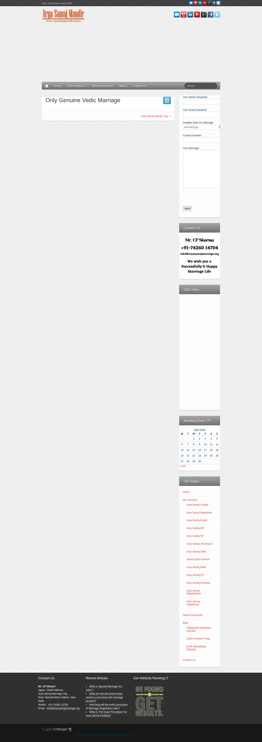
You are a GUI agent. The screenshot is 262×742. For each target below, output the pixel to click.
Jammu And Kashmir (198, 559)
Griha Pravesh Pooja (198, 638)
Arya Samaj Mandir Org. (154, 116)
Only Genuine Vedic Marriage (82, 100)
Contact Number (199, 138)
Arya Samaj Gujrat (196, 520)
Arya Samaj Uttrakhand (193, 603)
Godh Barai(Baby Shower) (196, 648)
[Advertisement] (131, 52)
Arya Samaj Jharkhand (199, 543)
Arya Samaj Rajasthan (199, 512)
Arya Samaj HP (195, 535)
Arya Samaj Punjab (197, 504)
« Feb (182, 466)
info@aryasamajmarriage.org (63, 708)
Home (58, 85)
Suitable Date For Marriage (199, 125)
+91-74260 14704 (58, 704)
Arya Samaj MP (195, 528)
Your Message (199, 159)
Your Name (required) (199, 100)
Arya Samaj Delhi (196, 551)
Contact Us (140, 85)
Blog (123, 85)
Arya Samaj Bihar (196, 567)
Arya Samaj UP (195, 574)
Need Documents (102, 85)
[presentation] (207, 199)
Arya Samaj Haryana (198, 582)
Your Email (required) (199, 112)
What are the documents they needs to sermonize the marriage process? (104, 697)
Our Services (76, 85)
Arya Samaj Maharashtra (193, 592)
